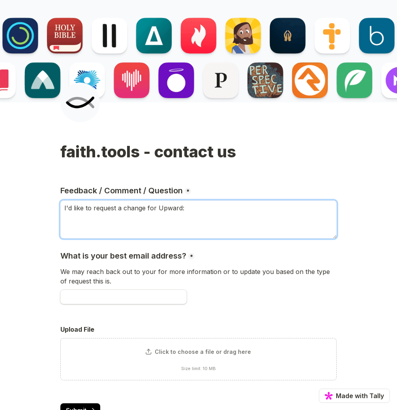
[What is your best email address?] (123, 297)
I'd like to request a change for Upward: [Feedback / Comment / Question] (198, 219)
